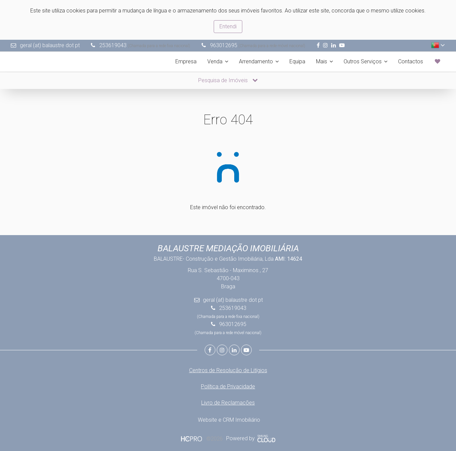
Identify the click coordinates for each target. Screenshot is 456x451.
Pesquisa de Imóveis (228, 80)
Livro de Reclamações (228, 402)
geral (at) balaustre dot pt (50, 45)
